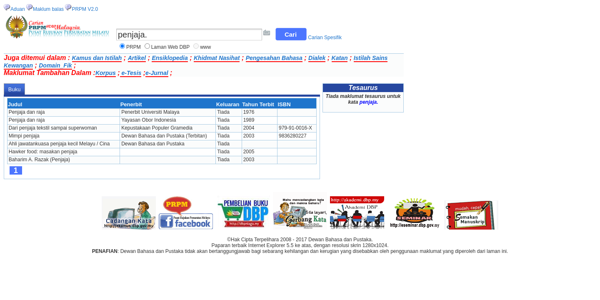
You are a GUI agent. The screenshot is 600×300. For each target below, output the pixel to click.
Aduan (17, 9)
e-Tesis (131, 73)
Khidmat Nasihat (217, 58)
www (205, 47)
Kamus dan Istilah (97, 58)
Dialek (316, 58)
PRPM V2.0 (85, 9)
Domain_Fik (55, 65)
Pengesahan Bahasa (274, 58)
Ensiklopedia (170, 58)
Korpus (105, 73)
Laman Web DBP (170, 47)
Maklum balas (48, 9)
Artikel (137, 58)
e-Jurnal (156, 73)
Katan (340, 58)
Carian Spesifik (325, 37)
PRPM (133, 47)
